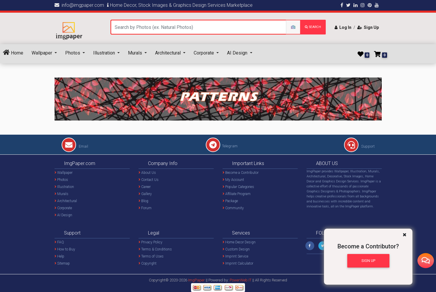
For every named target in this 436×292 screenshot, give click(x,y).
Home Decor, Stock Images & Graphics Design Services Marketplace (180, 5)
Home (13, 53)
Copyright (148, 263)
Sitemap (62, 263)
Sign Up (368, 27)
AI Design (238, 53)
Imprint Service (235, 256)
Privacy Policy (150, 242)
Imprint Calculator (238, 263)
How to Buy (65, 249)
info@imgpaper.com (79, 5)
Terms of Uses (151, 256)
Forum (145, 208)
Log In (343, 27)
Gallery (145, 194)
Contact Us (149, 180)
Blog (143, 201)
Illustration (104, 53)
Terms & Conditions (155, 249)
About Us (147, 173)
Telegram (222, 146)
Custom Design (236, 249)
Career (145, 187)
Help (59, 256)
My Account (233, 180)
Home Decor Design (239, 242)
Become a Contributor (241, 173)
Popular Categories (238, 187)
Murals (135, 53)
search (313, 27)
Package (230, 201)
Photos (73, 53)
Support (359, 146)
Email (75, 146)
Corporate (204, 53)
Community (233, 208)
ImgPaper (196, 280)
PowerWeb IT (241, 280)
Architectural (168, 53)
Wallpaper (42, 53)
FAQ (59, 242)
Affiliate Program (237, 194)
